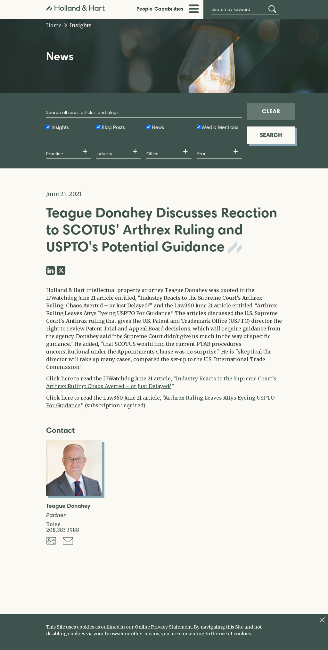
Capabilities (168, 8)
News (158, 127)
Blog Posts (113, 127)
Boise (53, 524)
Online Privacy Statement (163, 627)
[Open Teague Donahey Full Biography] (74, 494)
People (144, 8)
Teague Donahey (68, 506)
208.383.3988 (62, 530)
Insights (78, 25)
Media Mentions (220, 127)
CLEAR (271, 111)
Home (54, 25)
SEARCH (271, 135)
